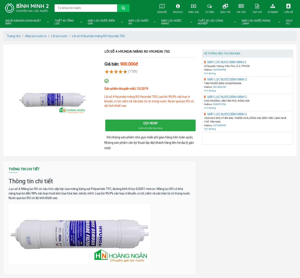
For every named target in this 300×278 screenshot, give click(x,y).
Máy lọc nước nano (171, 22)
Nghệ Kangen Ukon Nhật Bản (23, 22)
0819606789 (219, 87)
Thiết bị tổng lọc (64, 22)
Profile (178, 8)
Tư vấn (209, 8)
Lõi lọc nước (59, 36)
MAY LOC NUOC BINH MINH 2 (225, 62)
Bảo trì (225, 8)
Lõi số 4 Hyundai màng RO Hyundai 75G (98, 36)
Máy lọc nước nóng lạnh (256, 22)
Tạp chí (257, 8)
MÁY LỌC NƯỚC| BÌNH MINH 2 (225, 79)
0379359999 (219, 69)
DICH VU (289, 22)
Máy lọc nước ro (139, 22)
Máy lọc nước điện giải (101, 22)
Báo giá (193, 8)
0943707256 (219, 104)
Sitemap (273, 8)
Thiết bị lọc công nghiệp (210, 22)
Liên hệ (288, 8)
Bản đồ (162, 8)
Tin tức (241, 8)
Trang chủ (13, 36)
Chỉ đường (210, 73)
